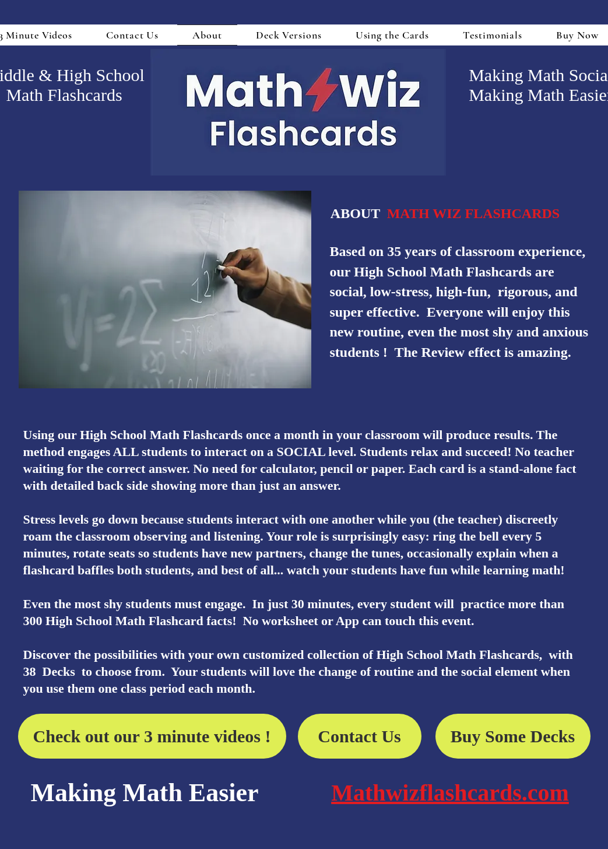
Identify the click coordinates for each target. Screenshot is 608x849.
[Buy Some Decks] (513, 736)
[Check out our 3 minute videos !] (152, 736)
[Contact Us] (359, 736)
